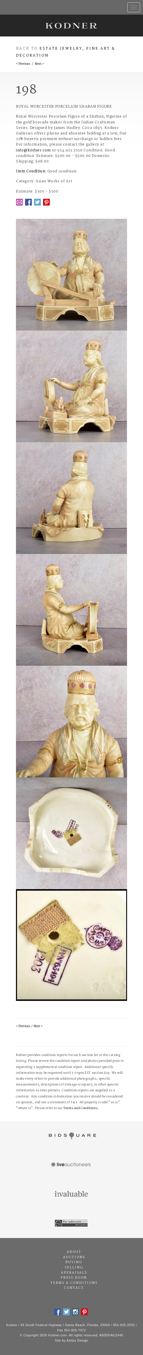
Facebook (28, 202)
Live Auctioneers (71, 1165)
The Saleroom (71, 1223)
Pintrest (46, 202)
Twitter (37, 202)
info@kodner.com (33, 150)
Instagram (75, 1311)
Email (19, 202)
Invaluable (71, 1194)
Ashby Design (77, 1340)
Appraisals (74, 1272)
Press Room (74, 1277)
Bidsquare (71, 1136)
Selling (74, 1267)
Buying (73, 1262)
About (74, 1252)
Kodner (71, 25)
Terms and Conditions (80, 1108)
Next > (39, 64)
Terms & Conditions (73, 1283)
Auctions (74, 1257)
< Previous (23, 64)
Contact (74, 1288)
